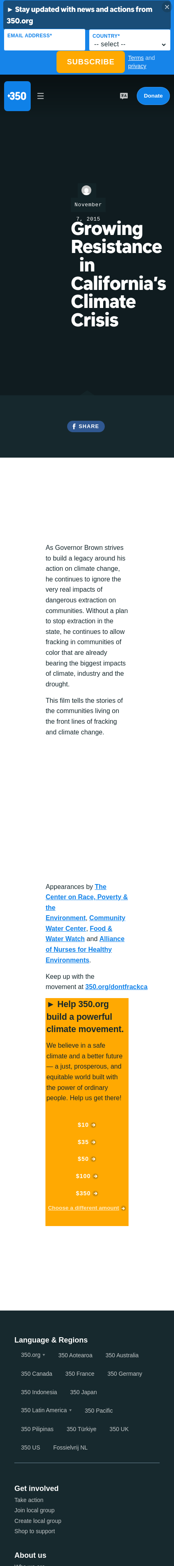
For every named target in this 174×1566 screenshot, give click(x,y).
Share (89, 426)
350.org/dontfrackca (116, 986)
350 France (80, 1373)
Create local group (37, 1521)
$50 (83, 1159)
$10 (83, 1125)
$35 (83, 1142)
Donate (153, 96)
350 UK (119, 1429)
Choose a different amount (83, 1208)
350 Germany (124, 1373)
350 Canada (36, 1373)
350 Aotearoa (75, 1355)
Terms (136, 58)
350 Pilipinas (37, 1429)
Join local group (34, 1510)
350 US (30, 1447)
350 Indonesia (39, 1392)
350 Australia (122, 1355)
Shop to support (34, 1531)
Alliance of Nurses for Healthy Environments (84, 949)
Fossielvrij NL (70, 1447)
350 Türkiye (82, 1429)
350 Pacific (99, 1410)
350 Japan (83, 1392)
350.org (30, 1355)
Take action (28, 1500)
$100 (83, 1176)
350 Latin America (44, 1410)
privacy (137, 66)
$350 (83, 1193)
